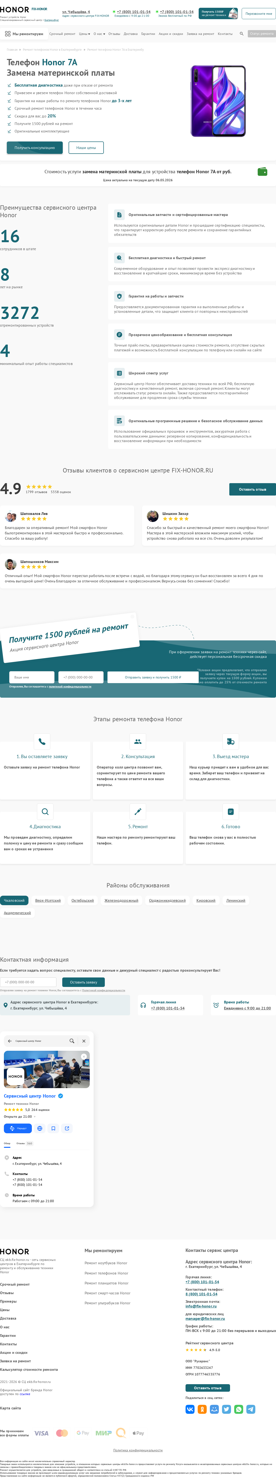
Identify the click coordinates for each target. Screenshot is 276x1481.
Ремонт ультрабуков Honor (107, 1302)
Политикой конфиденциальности (103, 990)
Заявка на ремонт (200, 34)
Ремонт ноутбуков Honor (106, 1262)
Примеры (8, 1301)
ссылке (25, 1394)
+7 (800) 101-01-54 (134, 11)
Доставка (131, 34)
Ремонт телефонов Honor (106, 1273)
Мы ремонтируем (24, 34)
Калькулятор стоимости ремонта (29, 1369)
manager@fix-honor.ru (205, 1318)
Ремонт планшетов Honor (106, 1283)
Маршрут (18, 1128)
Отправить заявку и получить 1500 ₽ (153, 677)
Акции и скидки (171, 34)
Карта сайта (10, 1408)
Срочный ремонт (62, 34)
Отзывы (114, 34)
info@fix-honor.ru (201, 1306)
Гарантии (148, 34)
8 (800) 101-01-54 (201, 1293)
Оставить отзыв (252, 489)
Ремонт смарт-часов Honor (107, 1293)
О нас (99, 34)
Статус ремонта (262, 33)
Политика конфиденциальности (138, 1450)
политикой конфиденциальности (70, 686)
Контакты (225, 34)
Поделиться (190, 1409)
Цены (84, 34)
